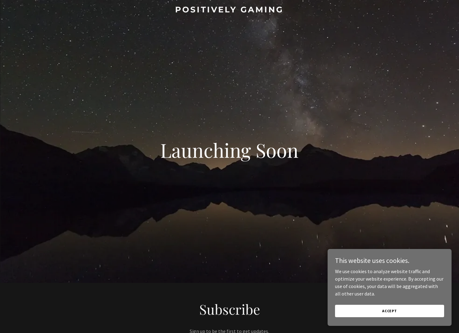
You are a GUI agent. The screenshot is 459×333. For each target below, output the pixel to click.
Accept (389, 311)
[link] (229, 10)
